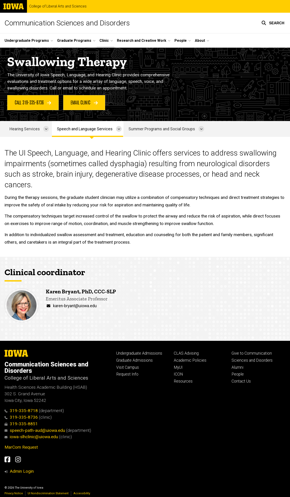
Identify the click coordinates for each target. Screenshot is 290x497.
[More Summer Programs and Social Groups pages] (201, 129)
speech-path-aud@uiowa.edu (35, 430)
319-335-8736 (21, 417)
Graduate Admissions (134, 360)
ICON (178, 374)
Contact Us (241, 381)
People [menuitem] (180, 40)
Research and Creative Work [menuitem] (141, 40)
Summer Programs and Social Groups (161, 129)
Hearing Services (25, 129)
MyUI (178, 367)
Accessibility (81, 493)
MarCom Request (21, 447)
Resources (183, 381)
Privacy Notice (14, 493)
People (238, 374)
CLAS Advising (186, 353)
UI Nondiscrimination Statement (48, 493)
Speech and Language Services (85, 129)
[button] (273, 23)
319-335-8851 (21, 423)
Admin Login (22, 471)
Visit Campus (127, 367)
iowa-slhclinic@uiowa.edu (31, 436)
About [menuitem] (200, 40)
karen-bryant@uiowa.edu (75, 306)
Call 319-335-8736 (33, 102)
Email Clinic (84, 102)
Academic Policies (190, 360)
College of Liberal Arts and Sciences (58, 6)
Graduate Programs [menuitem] (74, 40)
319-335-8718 (21, 410)
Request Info (127, 374)
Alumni (237, 367)
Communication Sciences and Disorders (67, 23)
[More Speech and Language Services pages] (118, 129)
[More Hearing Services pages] (46, 129)
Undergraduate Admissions (139, 353)
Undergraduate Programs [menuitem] (27, 40)
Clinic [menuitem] (104, 40)
